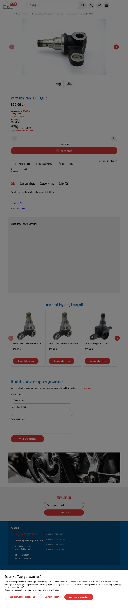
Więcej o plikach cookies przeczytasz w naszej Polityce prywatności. (32, 590)
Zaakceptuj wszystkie (79, 597)
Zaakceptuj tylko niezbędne (22, 597)
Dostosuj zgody (52, 597)
